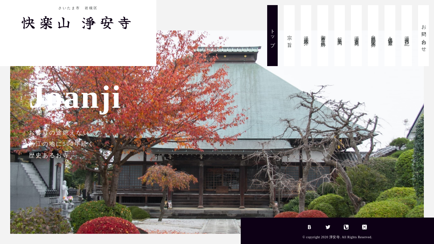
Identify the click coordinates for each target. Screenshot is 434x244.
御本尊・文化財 (323, 36)
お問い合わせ (423, 35)
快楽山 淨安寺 (78, 22)
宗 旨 (289, 36)
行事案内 (339, 35)
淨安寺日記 (407, 36)
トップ (272, 36)
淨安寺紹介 (306, 36)
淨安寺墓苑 (356, 36)
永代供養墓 (390, 36)
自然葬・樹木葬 (373, 36)
